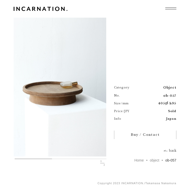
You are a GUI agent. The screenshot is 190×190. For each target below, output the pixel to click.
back (172, 150)
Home (139, 160)
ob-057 (170, 160)
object (154, 160)
